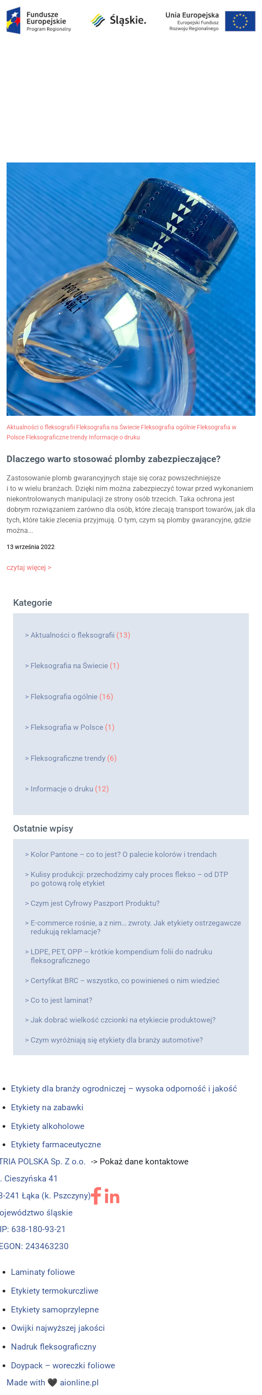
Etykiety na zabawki (47, 1107)
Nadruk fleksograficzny (53, 1347)
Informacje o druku (62, 788)
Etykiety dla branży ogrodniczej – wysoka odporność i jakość (124, 1089)
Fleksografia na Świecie (69, 665)
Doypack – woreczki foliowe (63, 1365)
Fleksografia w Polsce (67, 727)
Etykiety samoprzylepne (55, 1310)
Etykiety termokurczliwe (54, 1291)
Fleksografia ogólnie (64, 696)
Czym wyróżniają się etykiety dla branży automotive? (117, 1040)
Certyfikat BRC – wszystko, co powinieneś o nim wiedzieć (125, 980)
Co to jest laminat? (61, 1000)
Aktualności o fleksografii (73, 635)
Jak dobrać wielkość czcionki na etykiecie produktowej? (123, 1019)
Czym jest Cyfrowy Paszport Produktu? (95, 903)
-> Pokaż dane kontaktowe (140, 1162)
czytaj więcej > (29, 567)
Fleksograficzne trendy (68, 758)
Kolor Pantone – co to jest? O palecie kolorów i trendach (124, 854)
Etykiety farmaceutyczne (56, 1144)
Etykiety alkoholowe (47, 1126)
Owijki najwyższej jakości (58, 1328)
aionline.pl (79, 1383)
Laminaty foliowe (43, 1272)
